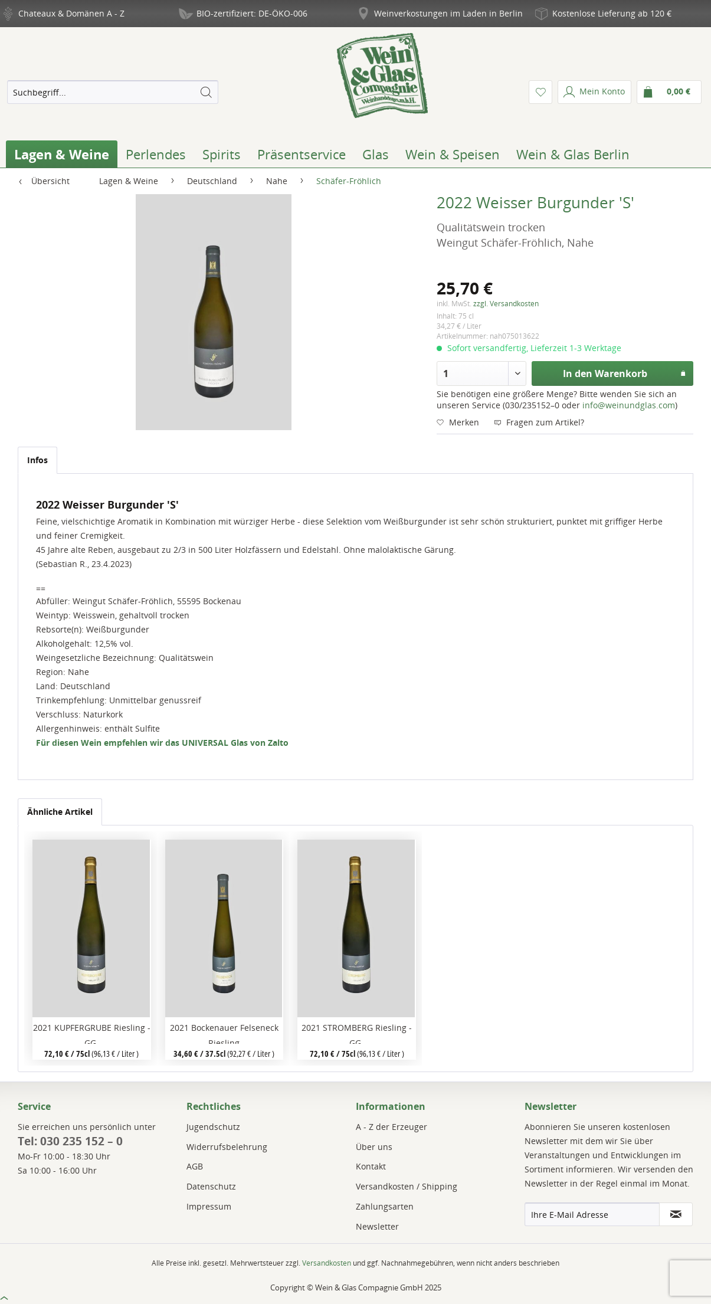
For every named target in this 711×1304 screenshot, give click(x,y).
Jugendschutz (213, 1126)
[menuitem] (112, 92)
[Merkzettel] (540, 92)
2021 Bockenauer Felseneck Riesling (224, 1033)
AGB (194, 1166)
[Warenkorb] (669, 92)
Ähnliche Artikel (60, 811)
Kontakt (371, 1166)
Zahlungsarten (385, 1206)
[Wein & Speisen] (452, 154)
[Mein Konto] (594, 92)
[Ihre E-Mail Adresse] (592, 1214)
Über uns (374, 1146)
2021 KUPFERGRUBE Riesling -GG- (91, 1033)
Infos (37, 460)
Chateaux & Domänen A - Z (71, 13)
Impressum (208, 1206)
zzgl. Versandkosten (506, 304)
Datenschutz (211, 1186)
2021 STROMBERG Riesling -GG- (357, 1033)
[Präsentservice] (301, 154)
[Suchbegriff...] (112, 92)
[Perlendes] (155, 154)
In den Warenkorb (624, 372)
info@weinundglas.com (628, 405)
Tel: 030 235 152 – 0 (70, 1141)
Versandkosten (326, 1263)
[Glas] (375, 154)
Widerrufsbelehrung (226, 1146)
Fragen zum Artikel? (539, 422)
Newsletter (377, 1226)
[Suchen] (206, 92)
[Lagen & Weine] (61, 154)
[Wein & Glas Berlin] (573, 154)
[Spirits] (221, 154)
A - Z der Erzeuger (391, 1126)
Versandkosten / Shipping (406, 1186)
